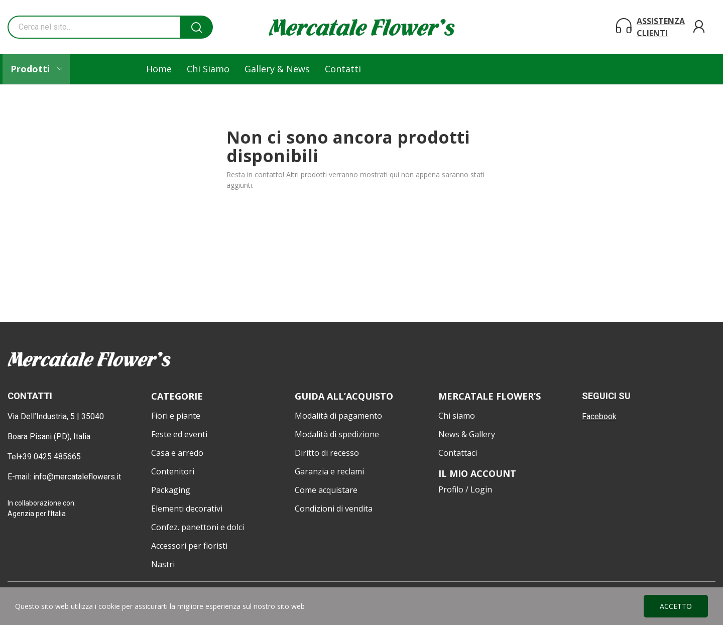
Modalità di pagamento (338, 415)
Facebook (599, 416)
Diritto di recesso (327, 452)
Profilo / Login (465, 489)
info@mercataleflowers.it (78, 476)
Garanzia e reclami (329, 471)
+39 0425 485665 (49, 456)
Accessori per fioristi (189, 545)
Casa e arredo (177, 452)
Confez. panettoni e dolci (197, 527)
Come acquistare (326, 489)
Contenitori (172, 471)
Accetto (676, 606)
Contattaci (457, 452)
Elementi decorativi (186, 508)
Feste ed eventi (179, 434)
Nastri (163, 564)
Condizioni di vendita (334, 508)
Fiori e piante (175, 415)
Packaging (170, 489)
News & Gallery (466, 434)
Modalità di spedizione (337, 434)
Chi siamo (456, 415)
